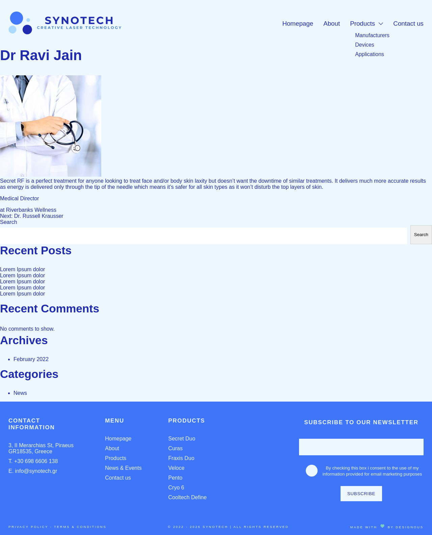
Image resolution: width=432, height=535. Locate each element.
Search (8, 222)
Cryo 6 (176, 487)
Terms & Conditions (80, 527)
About (331, 23)
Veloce (176, 468)
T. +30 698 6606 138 (33, 461)
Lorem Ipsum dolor (22, 269)
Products (362, 23)
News (20, 393)
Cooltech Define (187, 497)
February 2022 (31, 359)
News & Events (123, 468)
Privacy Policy (28, 527)
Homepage (297, 23)
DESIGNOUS (410, 527)
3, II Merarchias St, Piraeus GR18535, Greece (41, 448)
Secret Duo (181, 438)
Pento (175, 478)
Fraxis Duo (181, 458)
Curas (175, 448)
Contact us (408, 23)
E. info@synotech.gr (32, 471)
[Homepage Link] (65, 32)
